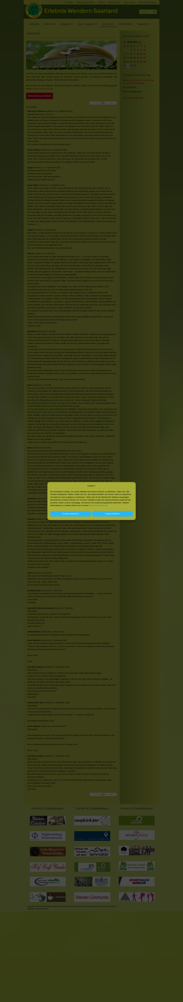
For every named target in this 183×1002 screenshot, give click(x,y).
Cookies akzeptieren (70, 514)
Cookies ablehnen (112, 514)
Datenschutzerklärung (98, 505)
